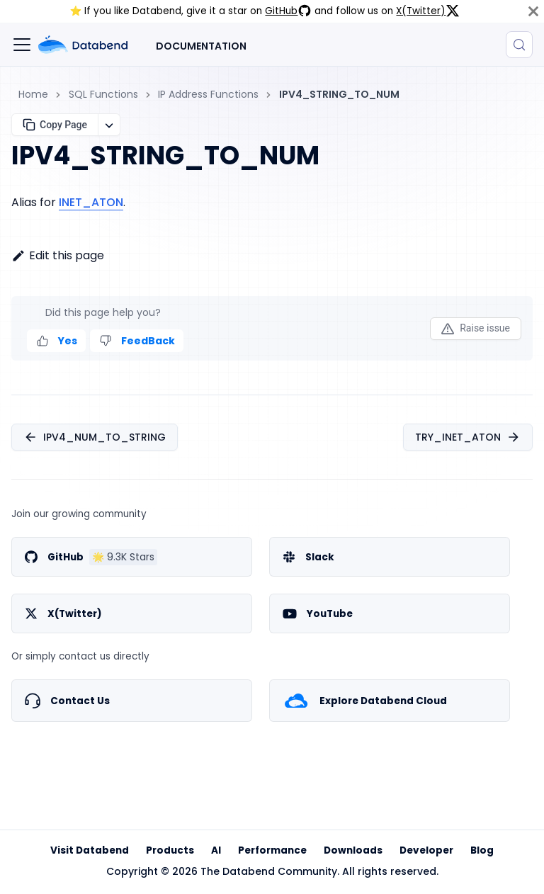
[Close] (533, 11)
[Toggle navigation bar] (22, 44)
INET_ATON (91, 202)
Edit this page (57, 255)
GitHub (288, 11)
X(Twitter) (428, 11)
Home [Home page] (33, 94)
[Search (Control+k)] (519, 44)
